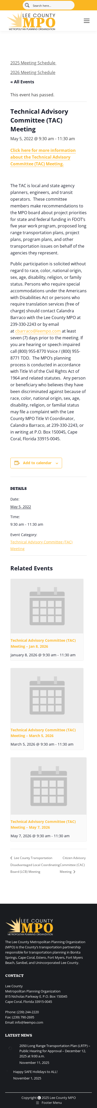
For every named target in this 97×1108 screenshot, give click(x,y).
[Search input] (52, 5)
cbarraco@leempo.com (38, 331)
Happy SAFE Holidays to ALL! (35, 1071)
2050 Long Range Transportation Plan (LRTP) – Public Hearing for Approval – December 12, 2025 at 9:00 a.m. (54, 1050)
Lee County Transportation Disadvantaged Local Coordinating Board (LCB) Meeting (35, 865)
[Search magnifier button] (27, 5)
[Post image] (10, 1048)
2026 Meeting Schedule (32, 72)
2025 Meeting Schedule (33, 63)
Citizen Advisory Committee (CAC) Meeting (73, 865)
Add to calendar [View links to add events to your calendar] (37, 462)
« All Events (22, 82)
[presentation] (47, 606)
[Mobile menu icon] (86, 21)
